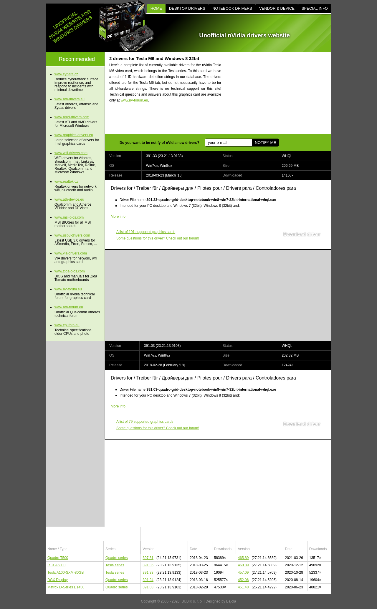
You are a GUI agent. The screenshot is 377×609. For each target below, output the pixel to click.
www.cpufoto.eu (67, 325)
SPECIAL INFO (315, 8)
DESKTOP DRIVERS (187, 8)
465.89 (243, 558)
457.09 (243, 572)
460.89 (243, 565)
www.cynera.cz (66, 74)
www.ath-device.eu (69, 199)
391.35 (148, 565)
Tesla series (114, 565)
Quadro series (116, 558)
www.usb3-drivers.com (72, 235)
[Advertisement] (281, 93)
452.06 (243, 580)
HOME (156, 8)
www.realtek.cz (66, 181)
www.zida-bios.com (69, 271)
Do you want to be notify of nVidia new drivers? (159, 143)
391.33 (148, 572)
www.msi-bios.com (69, 217)
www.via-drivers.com (70, 253)
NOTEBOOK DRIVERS (232, 8)
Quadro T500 (57, 558)
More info (118, 216)
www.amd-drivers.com (71, 117)
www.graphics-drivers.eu (73, 135)
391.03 (148, 587)
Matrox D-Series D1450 (65, 587)
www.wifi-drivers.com (70, 153)
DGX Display (57, 580)
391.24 (148, 580)
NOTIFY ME (265, 142)
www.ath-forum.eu (68, 307)
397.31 (148, 558)
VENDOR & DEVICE (277, 8)
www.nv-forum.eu (134, 100)
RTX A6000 (56, 565)
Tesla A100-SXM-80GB (65, 572)
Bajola (231, 601)
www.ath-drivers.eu (69, 99)
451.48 (243, 587)
